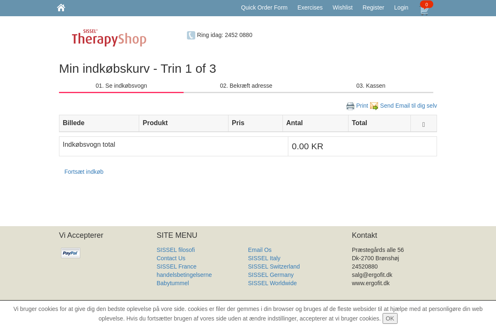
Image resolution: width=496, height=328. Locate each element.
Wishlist (343, 7)
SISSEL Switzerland (274, 266)
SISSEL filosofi (176, 250)
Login (401, 7)
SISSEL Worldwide (272, 283)
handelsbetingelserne (184, 274)
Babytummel (173, 283)
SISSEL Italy (264, 258)
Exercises (310, 7)
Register (373, 7)
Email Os (260, 250)
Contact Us (171, 258)
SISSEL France (176, 266)
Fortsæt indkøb (83, 171)
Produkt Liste (265, 291)
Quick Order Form (264, 7)
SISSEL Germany (271, 274)
